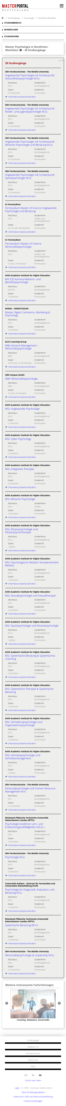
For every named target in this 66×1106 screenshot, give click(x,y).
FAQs (33, 1066)
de (40, 1075)
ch (25, 1075)
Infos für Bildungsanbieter (33, 1092)
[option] (33, 1005)
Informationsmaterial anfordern (20, 96)
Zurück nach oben (33, 1080)
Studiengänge (14, 18)
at (33, 1075)
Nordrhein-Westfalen (47, 18)
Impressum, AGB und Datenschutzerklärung (33, 1096)
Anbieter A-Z (33, 1047)
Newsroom (33, 1060)
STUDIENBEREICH (12, 23)
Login (17, 1088)
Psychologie (29, 18)
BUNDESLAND (11, 29)
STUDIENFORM (11, 36)
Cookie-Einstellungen (33, 1101)
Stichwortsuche (33, 1053)
